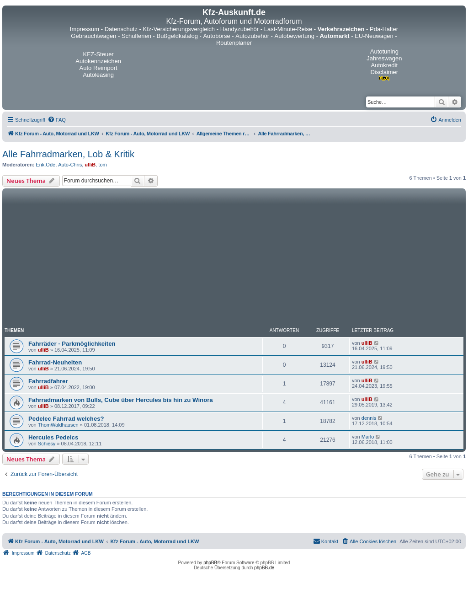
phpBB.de (264, 567)
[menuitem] (57, 119)
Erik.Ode (45, 164)
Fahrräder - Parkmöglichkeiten (72, 343)
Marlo (368, 436)
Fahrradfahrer (48, 381)
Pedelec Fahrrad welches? (66, 418)
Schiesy (47, 443)
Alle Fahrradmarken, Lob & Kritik (68, 154)
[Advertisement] (234, 259)
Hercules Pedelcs (53, 437)
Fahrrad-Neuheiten (55, 362)
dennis (369, 418)
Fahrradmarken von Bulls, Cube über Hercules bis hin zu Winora (120, 399)
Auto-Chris (70, 164)
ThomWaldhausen (58, 425)
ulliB (90, 164)
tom (102, 164)
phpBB (210, 562)
